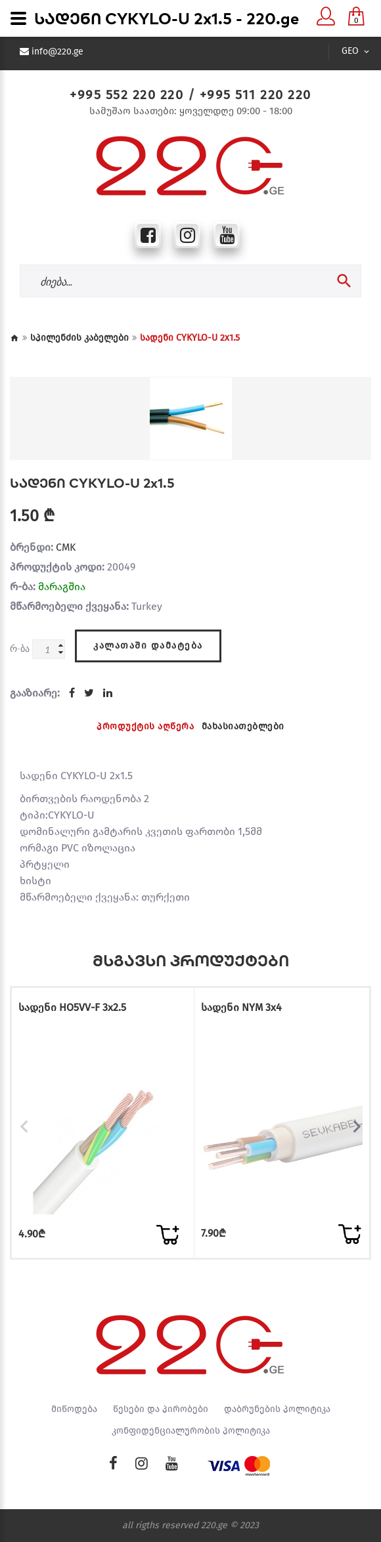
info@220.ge (57, 52)
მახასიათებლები (243, 726)
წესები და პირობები (160, 1409)
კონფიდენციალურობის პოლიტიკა (191, 1431)
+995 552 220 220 (126, 94)
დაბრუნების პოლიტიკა (277, 1409)
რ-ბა (20, 648)
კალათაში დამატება (148, 645)
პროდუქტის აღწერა (145, 726)
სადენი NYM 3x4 (241, 1007)
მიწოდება (74, 1409)
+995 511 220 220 (255, 94)
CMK (66, 547)
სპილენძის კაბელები (79, 337)
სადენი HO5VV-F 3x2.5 (72, 1007)
